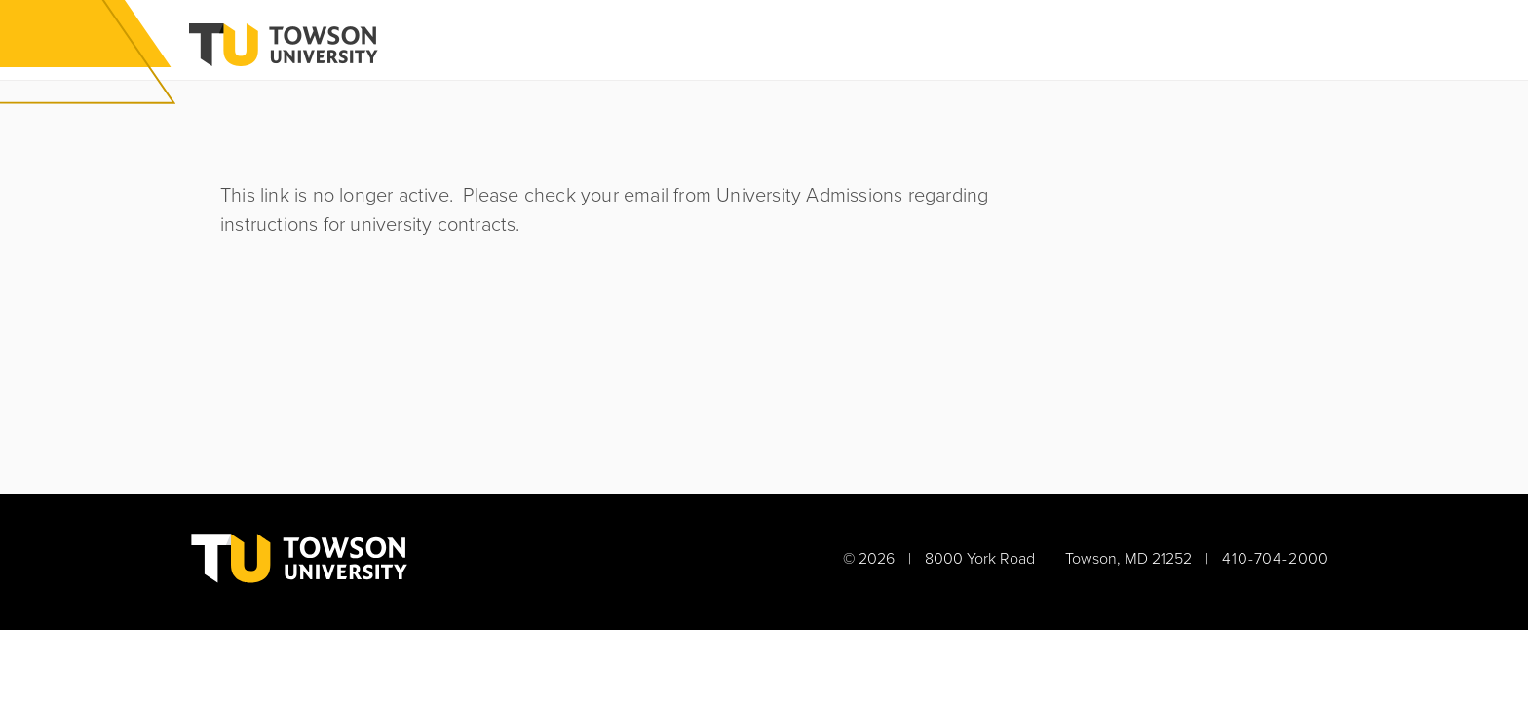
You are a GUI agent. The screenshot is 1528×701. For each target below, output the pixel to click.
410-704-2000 (1275, 559)
